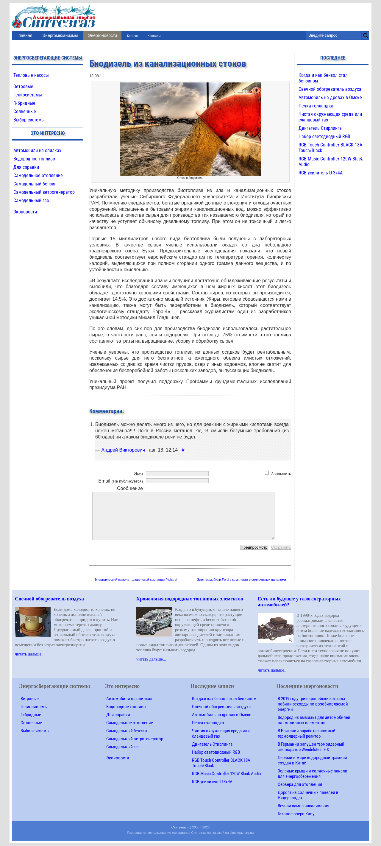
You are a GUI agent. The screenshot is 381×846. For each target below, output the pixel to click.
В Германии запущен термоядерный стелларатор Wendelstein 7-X (311, 747)
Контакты (154, 36)
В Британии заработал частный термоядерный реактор (306, 733)
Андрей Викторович (123, 449)
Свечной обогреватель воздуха (330, 89)
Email (120, 480)
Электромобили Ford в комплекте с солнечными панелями (241, 579)
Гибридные (24, 103)
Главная (24, 35)
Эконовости (25, 212)
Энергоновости (102, 35)
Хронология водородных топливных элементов (189, 599)
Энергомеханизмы (60, 35)
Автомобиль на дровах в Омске (330, 97)
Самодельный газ (31, 200)
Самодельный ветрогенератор (44, 192)
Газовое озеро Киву (296, 814)
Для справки (26, 167)
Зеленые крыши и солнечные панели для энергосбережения (312, 773)
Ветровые (23, 86)
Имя (138, 473)
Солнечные (24, 111)
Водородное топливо (34, 159)
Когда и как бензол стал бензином (224, 698)
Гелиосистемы (27, 95)
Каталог (132, 36)
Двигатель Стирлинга (320, 128)
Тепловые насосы (31, 75)
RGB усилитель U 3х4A (321, 173)
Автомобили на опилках (37, 150)
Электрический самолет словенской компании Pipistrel (135, 579)
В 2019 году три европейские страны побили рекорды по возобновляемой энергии (313, 704)
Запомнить (281, 474)
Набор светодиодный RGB (324, 136)
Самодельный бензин (35, 184)
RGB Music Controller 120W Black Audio (226, 773)
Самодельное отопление (38, 175)
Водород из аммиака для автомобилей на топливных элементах (314, 720)
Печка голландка (316, 106)
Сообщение (130, 488)
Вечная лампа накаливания (303, 805)
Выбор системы (29, 120)
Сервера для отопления (300, 784)
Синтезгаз (179, 827)
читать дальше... (30, 654)
